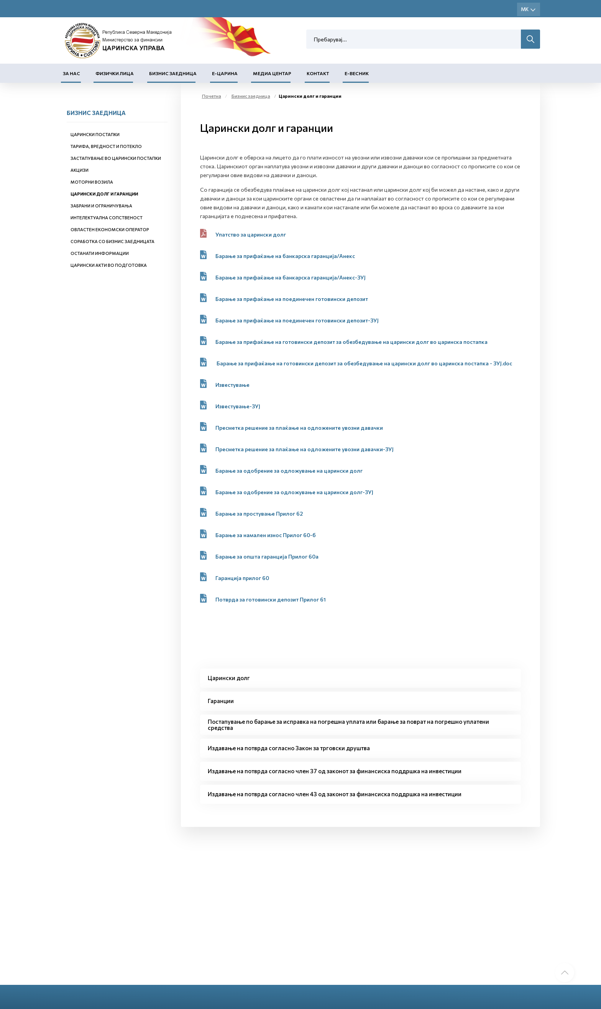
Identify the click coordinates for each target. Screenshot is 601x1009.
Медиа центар (272, 73)
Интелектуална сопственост (107, 217)
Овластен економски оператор (110, 229)
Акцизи (80, 170)
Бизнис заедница (173, 73)
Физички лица (114, 73)
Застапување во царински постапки (116, 158)
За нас (71, 73)
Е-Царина (225, 73)
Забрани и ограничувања (101, 205)
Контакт (318, 73)
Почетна (211, 96)
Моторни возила (92, 181)
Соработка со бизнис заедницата (112, 241)
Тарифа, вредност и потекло (106, 146)
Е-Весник (357, 73)
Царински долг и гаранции (104, 193)
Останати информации (100, 253)
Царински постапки (95, 134)
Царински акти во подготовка (109, 265)
